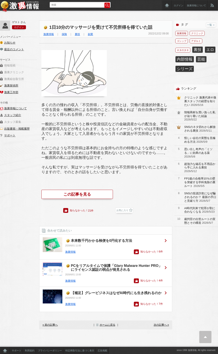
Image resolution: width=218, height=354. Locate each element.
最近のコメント (14, 49)
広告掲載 (102, 350)
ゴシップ (181, 41)
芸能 (201, 59)
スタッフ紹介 (12, 115)
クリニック (197, 33)
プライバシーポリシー (50, 350)
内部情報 (184, 59)
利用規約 (29, 350)
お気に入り (122, 210)
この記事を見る (77, 194)
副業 (90, 34)
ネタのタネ (183, 50)
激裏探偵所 (11, 85)
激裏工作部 (11, 92)
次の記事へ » (161, 324)
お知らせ (9, 42)
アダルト (196, 41)
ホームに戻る (107, 324)
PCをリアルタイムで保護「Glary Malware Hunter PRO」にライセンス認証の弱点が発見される (116, 267)
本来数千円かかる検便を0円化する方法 (101, 240)
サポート (9, 135)
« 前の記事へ (50, 324)
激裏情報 (48, 34)
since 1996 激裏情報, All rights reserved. (196, 350)
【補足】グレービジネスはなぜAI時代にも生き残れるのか (116, 293)
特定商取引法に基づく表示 (79, 350)
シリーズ (184, 69)
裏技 (77, 34)
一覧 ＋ (211, 25)
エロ (210, 49)
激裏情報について (196, 5)
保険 (64, 34)
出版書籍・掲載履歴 (17, 128)
